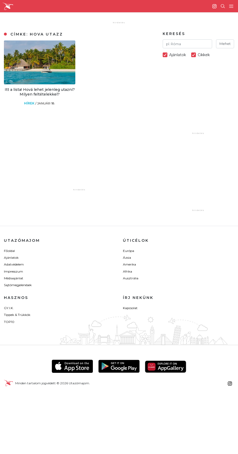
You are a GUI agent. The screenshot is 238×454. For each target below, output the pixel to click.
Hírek (29, 103)
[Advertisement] (96, 154)
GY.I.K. (9, 308)
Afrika (127, 271)
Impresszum (13, 271)
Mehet (225, 44)
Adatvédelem (14, 264)
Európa (128, 251)
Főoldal (9, 251)
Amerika (129, 264)
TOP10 (9, 322)
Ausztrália (130, 278)
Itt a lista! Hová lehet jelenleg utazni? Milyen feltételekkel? (40, 92)
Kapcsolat (130, 308)
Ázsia (127, 258)
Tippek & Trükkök (17, 315)
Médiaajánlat (13, 278)
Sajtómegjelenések (18, 285)
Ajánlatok (11, 258)
